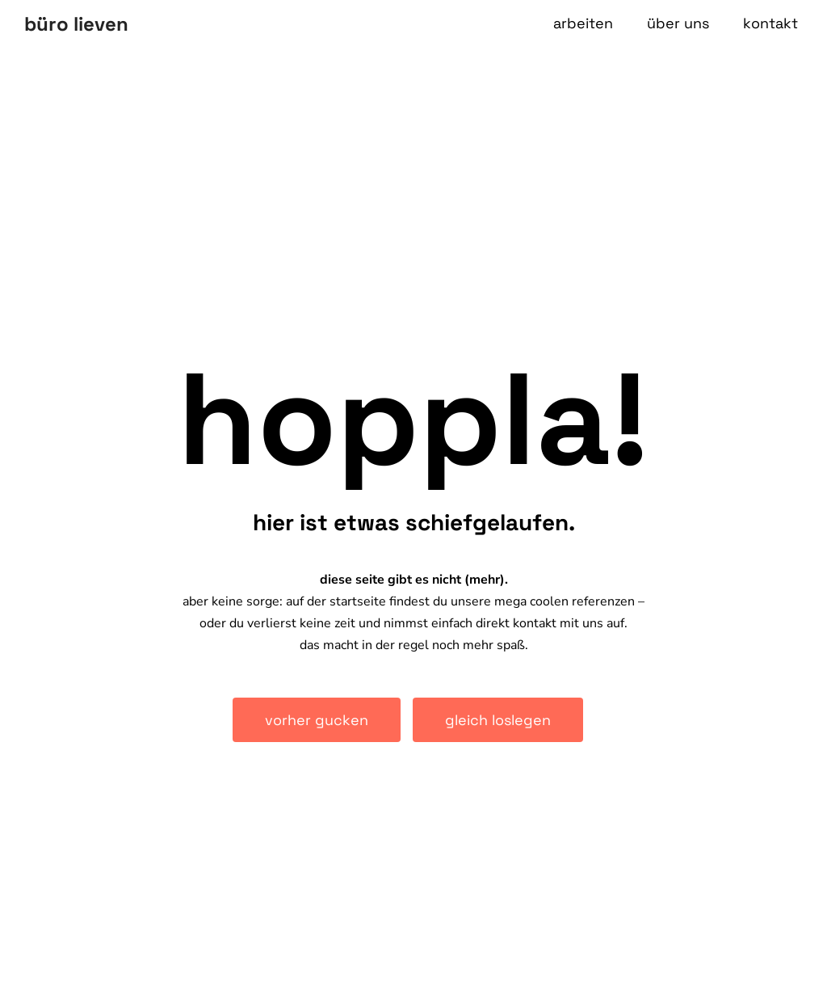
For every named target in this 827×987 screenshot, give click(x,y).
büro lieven (76, 23)
